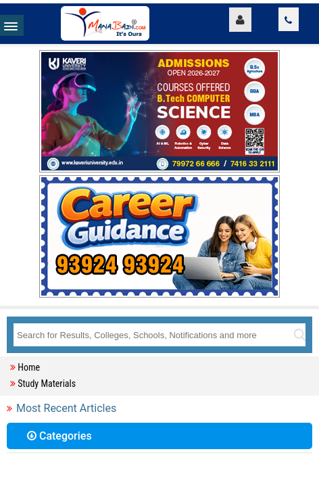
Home (29, 367)
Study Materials (47, 383)
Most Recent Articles (66, 408)
